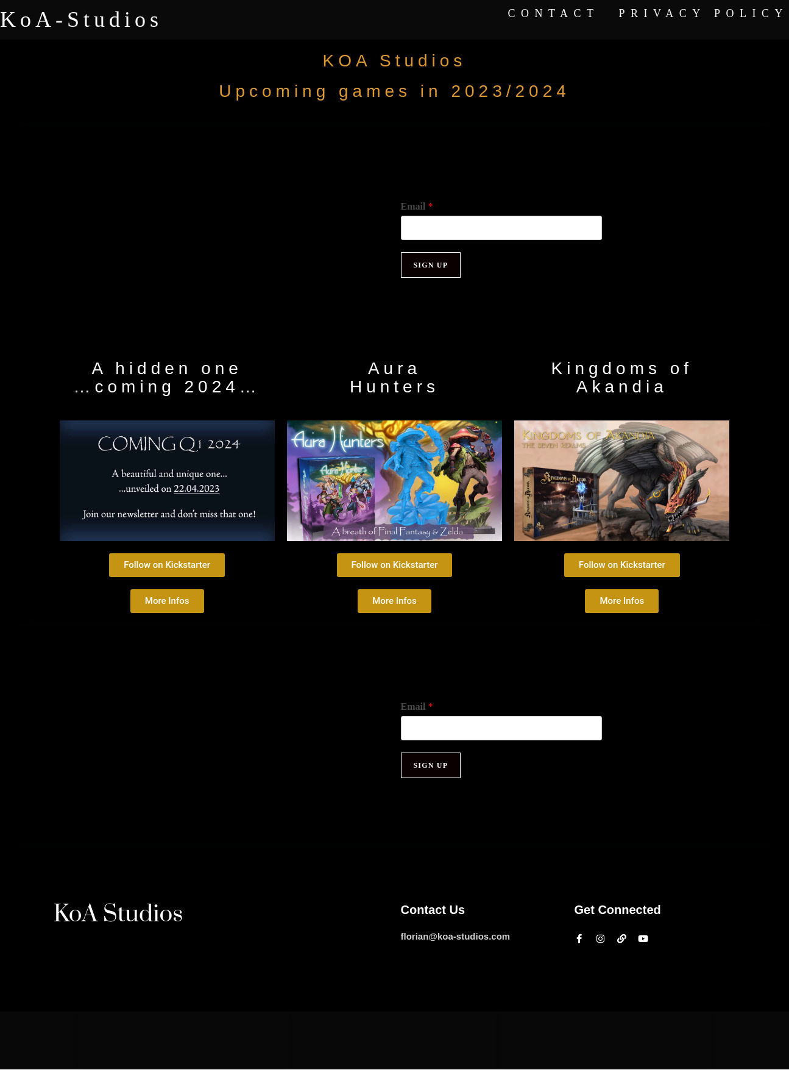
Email (417, 206)
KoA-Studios (81, 19)
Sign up (431, 265)
